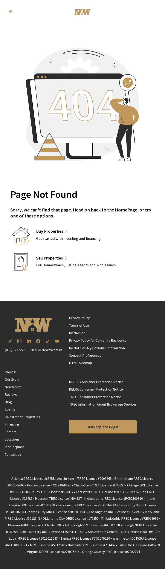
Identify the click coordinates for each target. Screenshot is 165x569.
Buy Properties (49, 231)
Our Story (12, 379)
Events (10, 409)
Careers (10, 432)
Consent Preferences (85, 355)
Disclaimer (77, 333)
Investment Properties (22, 417)
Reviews (11, 394)
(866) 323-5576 (15, 350)
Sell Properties (49, 258)
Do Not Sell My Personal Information (97, 348)
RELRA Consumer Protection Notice (96, 389)
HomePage (126, 210)
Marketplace (14, 447)
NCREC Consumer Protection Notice (96, 382)
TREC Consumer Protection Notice (95, 397)
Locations (12, 439)
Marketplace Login (102, 427)
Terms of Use (79, 325)
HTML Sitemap (80, 363)
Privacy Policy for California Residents (97, 340)
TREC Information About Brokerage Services (103, 404)
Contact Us (13, 454)
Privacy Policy (79, 318)
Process (11, 372)
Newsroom (13, 387)
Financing (12, 424)
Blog (8, 402)
